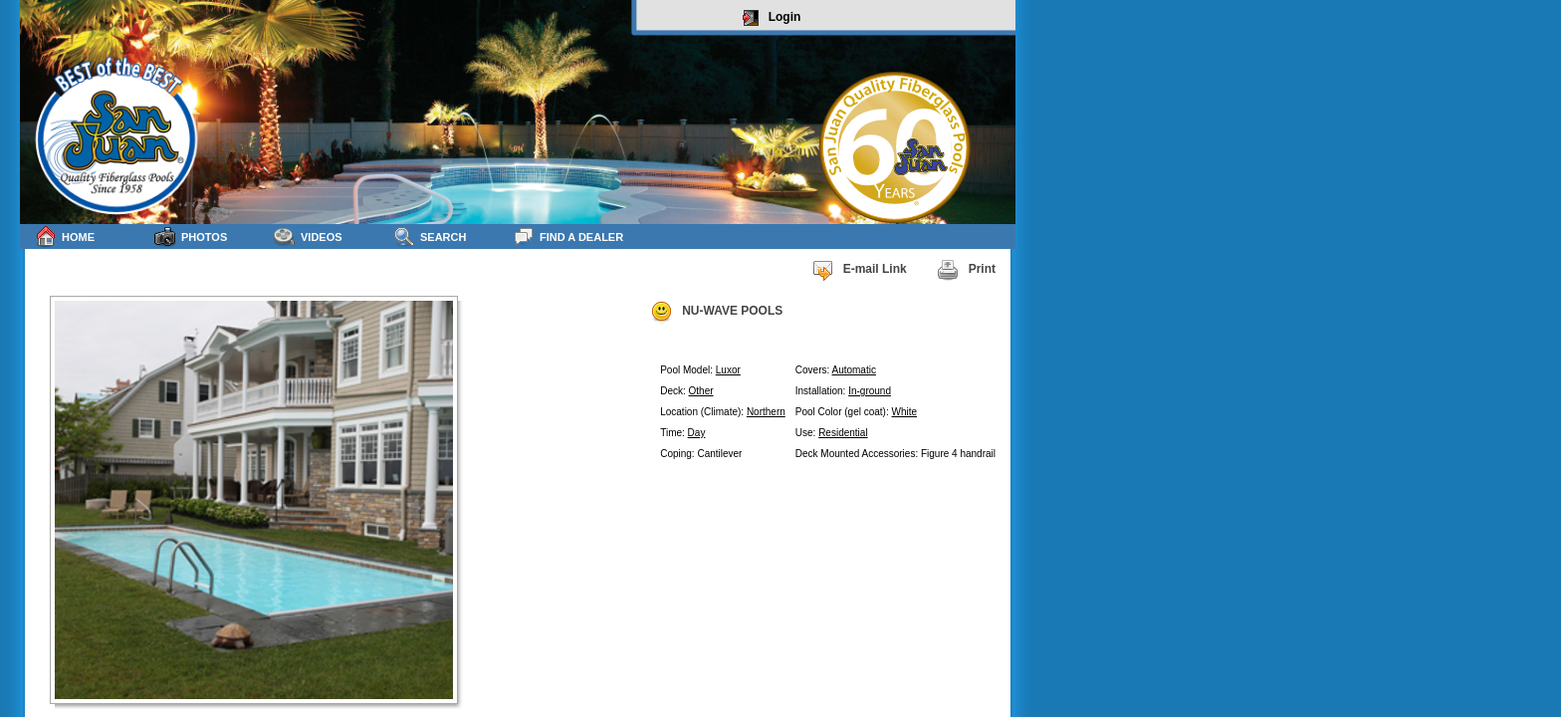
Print (966, 270)
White (905, 411)
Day (697, 432)
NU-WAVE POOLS (716, 312)
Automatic (853, 369)
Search (429, 236)
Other (701, 390)
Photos (190, 236)
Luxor (728, 369)
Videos (308, 236)
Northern (766, 411)
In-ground (869, 390)
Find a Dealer (568, 236)
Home (65, 236)
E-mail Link (859, 270)
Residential (842, 432)
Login (772, 18)
